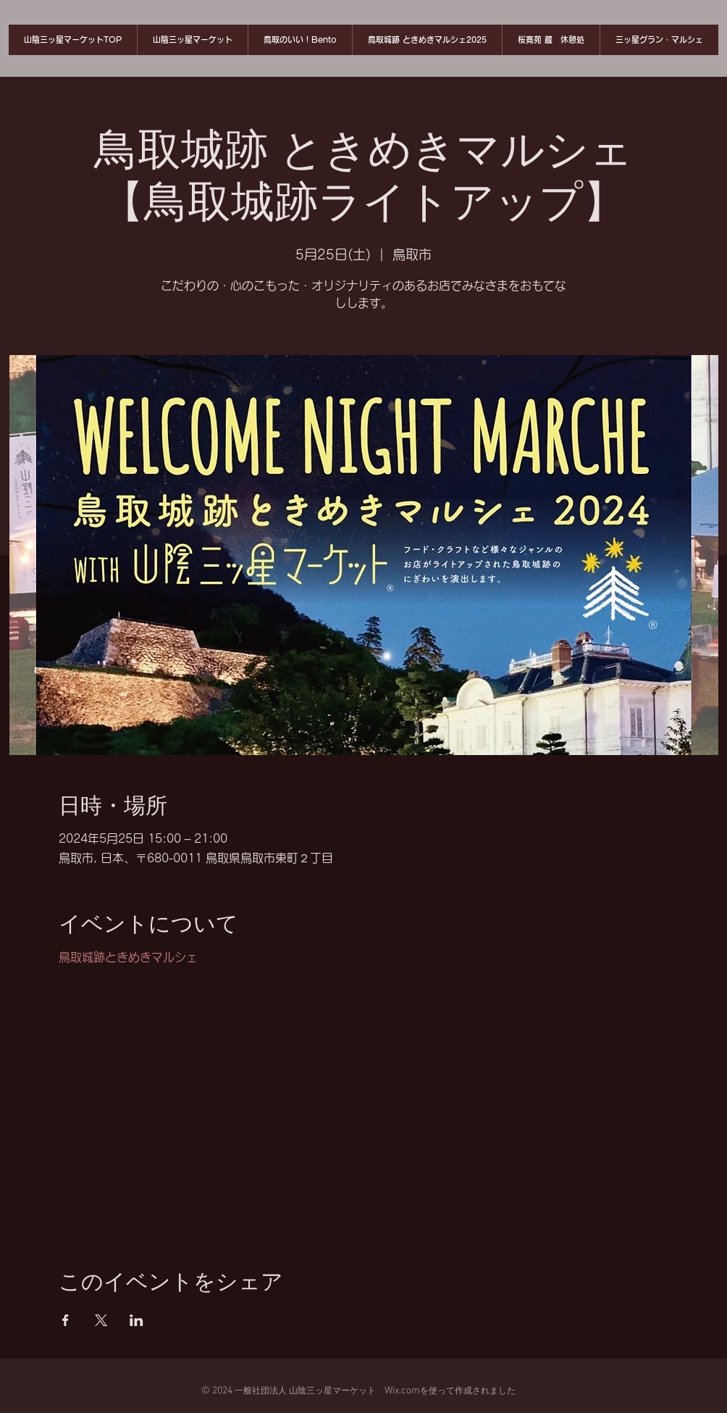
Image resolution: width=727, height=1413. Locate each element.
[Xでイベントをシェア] (101, 1320)
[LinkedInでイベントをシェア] (136, 1320)
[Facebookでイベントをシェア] (65, 1320)
